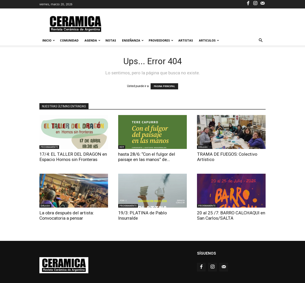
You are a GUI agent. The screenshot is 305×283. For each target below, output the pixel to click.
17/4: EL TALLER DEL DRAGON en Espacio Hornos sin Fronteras (73, 157)
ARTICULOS (209, 40)
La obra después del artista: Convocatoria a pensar (66, 215)
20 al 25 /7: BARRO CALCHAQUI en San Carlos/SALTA (231, 215)
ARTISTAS (185, 40)
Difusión (203, 147)
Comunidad (69, 40)
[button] (260, 41)
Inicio (48, 40)
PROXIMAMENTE (49, 147)
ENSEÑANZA (133, 40)
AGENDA (92, 40)
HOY (121, 147)
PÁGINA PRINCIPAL (164, 86)
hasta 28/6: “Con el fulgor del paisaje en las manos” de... (146, 157)
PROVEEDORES (161, 40)
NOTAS (110, 40)
